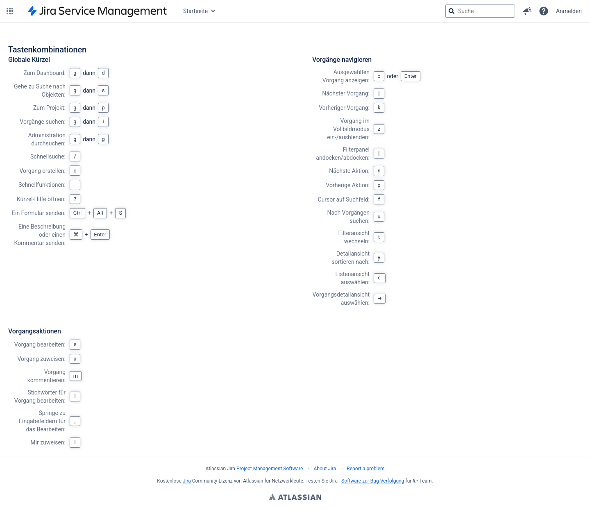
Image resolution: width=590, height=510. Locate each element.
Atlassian (295, 498)
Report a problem (365, 468)
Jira (187, 481)
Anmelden (569, 11)
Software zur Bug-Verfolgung (372, 481)
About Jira (324, 468)
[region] (295, 252)
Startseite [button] (195, 11)
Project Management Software (269, 468)
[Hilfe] (543, 11)
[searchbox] (480, 11)
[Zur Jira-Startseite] (97, 11)
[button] (10, 11)
